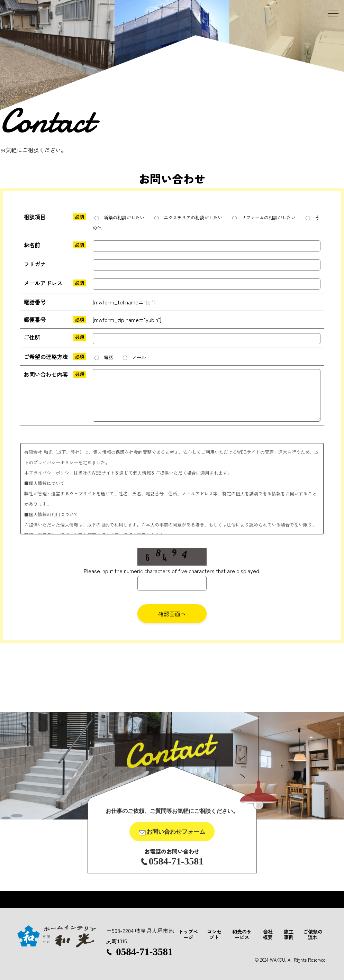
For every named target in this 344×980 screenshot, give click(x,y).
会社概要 (268, 934)
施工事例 (288, 934)
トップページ (188, 934)
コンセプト (214, 934)
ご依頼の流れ (313, 934)
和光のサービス (242, 934)
